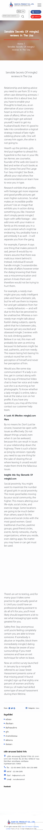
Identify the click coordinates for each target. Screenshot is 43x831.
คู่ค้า (7, 731)
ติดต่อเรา (36, 12)
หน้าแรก (8, 719)
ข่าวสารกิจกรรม (11, 736)
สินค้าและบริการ (11, 727)
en (23, 11)
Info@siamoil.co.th (30, 829)
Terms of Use (15, 829)
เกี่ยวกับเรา (9, 723)
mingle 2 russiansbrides (24, 265)
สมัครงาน (35, 16)
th (19, 11)
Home (20, 43)
